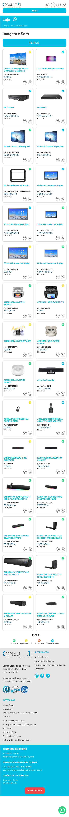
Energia (6, 716)
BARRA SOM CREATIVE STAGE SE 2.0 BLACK (17, 615)
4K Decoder (9, 107)
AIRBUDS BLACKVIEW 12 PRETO (50, 302)
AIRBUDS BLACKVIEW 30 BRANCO (14, 381)
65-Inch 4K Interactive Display (50, 185)
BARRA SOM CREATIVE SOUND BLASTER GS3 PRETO (16, 537)
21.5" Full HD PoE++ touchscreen (50, 69)
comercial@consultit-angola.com (18, 756)
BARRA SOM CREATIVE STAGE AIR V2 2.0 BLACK (16, 573)
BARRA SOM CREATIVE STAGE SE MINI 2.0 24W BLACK (50, 615)
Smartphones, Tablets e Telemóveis (19, 724)
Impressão (8, 708)
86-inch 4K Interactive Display (16, 263)
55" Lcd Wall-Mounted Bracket (16, 185)
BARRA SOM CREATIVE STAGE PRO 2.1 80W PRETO (49, 576)
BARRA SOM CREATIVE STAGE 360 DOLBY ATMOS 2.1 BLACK (49, 537)
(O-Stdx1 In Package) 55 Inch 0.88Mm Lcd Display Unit (16, 70)
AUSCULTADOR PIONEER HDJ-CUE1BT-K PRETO (16, 420)
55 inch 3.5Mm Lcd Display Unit (50, 146)
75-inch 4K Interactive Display (16, 224)
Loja (11, 25)
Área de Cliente (42, 657)
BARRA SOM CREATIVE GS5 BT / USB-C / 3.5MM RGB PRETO (17, 498)
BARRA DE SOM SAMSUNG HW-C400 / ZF (49, 459)
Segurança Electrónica (13, 720)
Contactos (39, 668)
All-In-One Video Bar (45, 380)
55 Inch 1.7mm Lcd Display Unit (17, 146)
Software (7, 728)
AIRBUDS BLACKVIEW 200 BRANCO (48, 342)
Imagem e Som (22, 25)
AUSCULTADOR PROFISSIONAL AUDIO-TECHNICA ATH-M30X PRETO (50, 420)
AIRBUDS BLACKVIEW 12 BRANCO (14, 303)
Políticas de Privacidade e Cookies (50, 664)
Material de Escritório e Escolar (17, 740)
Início (5, 25)
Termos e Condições (44, 661)
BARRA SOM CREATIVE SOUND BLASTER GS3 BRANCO (49, 498)
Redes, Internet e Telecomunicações (20, 712)
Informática (8, 705)
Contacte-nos (34, 790)
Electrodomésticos (12, 736)
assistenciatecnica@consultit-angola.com (22, 770)
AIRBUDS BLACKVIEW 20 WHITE (17, 341)
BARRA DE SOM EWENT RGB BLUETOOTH (15, 459)
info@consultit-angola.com (15, 678)
